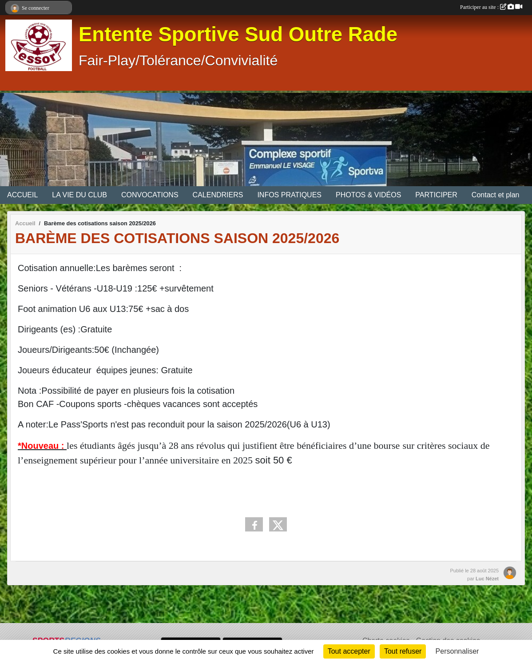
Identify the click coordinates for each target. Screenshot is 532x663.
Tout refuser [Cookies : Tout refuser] (402, 651)
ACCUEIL (22, 195)
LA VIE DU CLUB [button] (79, 195)
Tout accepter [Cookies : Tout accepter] (349, 651)
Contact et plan (496, 195)
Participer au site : (491, 7)
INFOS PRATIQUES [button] (289, 195)
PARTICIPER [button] (436, 195)
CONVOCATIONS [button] (150, 195)
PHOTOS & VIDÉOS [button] (368, 195)
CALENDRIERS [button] (218, 195)
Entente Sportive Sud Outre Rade (238, 34)
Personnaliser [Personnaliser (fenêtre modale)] (457, 651)
